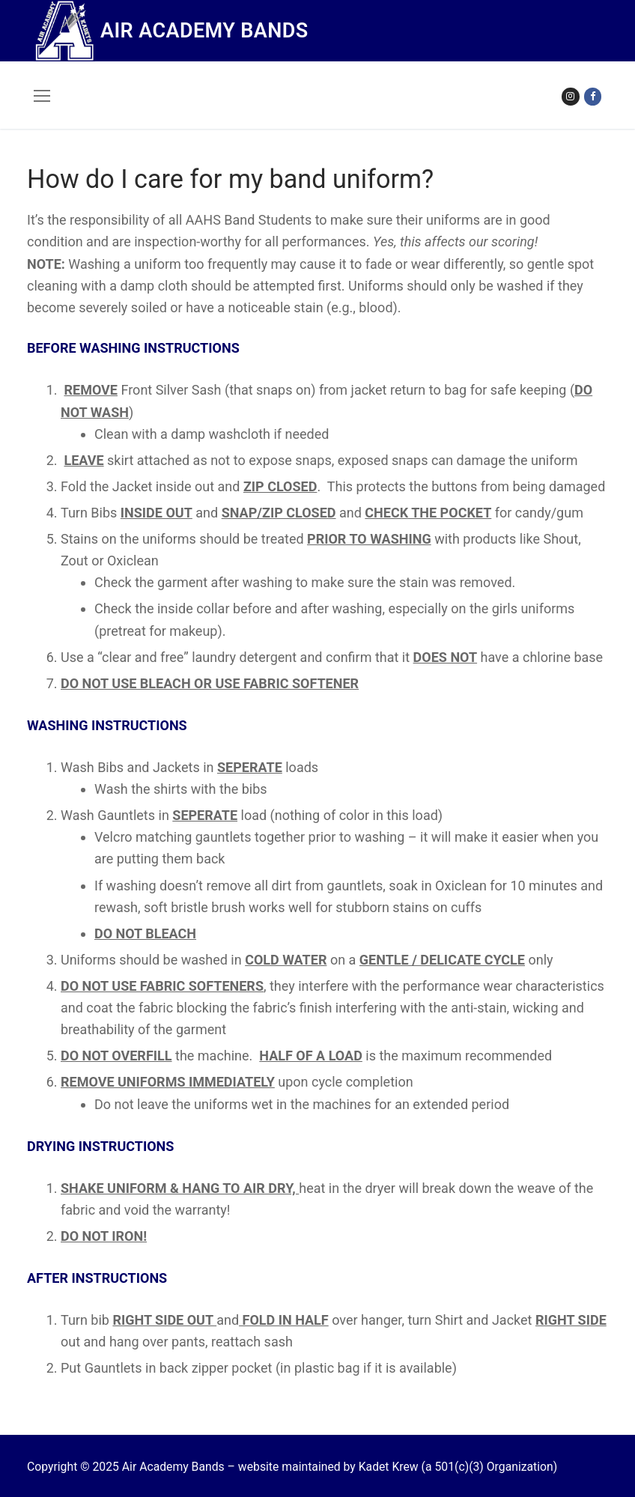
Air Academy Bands (204, 31)
